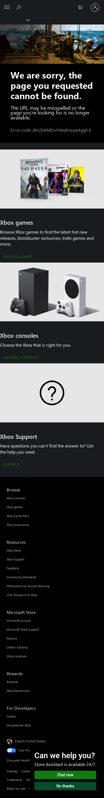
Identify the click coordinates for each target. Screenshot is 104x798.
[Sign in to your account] (95, 7)
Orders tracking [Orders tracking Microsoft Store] (17, 647)
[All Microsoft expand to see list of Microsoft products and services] (7, 7)
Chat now (65, 775)
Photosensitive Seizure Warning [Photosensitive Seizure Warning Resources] (28, 586)
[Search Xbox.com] (19, 7)
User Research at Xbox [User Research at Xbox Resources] (22, 595)
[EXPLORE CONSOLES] (20, 357)
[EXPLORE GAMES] (17, 257)
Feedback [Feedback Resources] (13, 568)
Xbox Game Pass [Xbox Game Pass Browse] (18, 516)
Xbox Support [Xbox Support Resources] (15, 559)
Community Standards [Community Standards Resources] (21, 577)
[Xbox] (14, 20)
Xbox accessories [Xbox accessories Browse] (18, 525)
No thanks (65, 786)
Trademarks (14, 780)
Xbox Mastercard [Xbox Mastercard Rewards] (18, 690)
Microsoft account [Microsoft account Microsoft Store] (19, 620)
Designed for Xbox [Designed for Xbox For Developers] (19, 725)
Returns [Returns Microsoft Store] (12, 638)
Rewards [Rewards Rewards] (12, 682)
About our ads (16, 788)
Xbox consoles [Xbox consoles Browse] (16, 498)
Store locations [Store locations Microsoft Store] (17, 656)
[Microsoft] (52, 4)
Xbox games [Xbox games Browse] (15, 507)
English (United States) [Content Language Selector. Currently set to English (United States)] (30, 741)
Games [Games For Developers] (11, 716)
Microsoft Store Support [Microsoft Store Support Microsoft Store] (23, 629)
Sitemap (12, 771)
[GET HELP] (11, 464)
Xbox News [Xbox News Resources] (14, 550)
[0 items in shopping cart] (81, 7)
